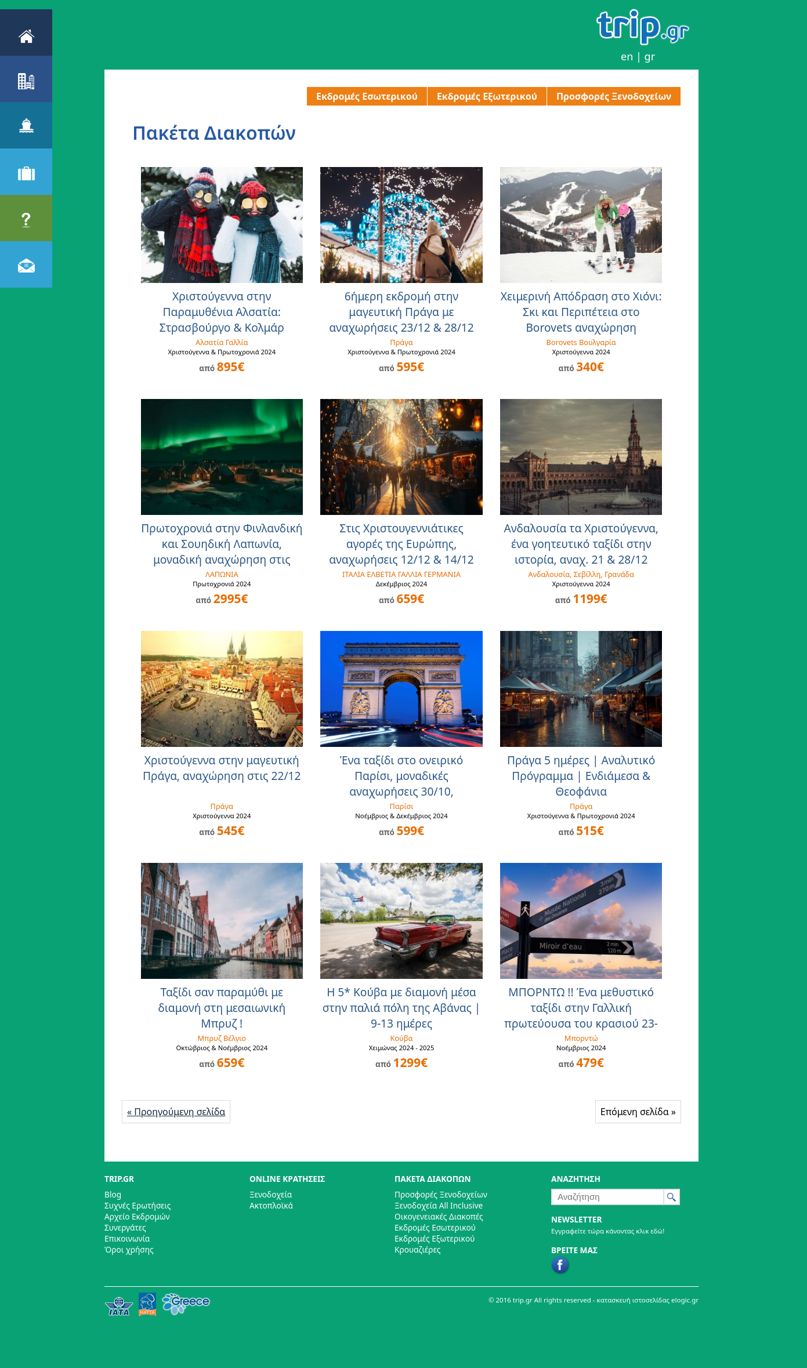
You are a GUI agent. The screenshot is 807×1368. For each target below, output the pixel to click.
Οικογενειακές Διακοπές (439, 1216)
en (627, 56)
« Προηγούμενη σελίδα (176, 1111)
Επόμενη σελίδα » (638, 1111)
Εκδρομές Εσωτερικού (367, 96)
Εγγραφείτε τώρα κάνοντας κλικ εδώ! (607, 1231)
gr (650, 56)
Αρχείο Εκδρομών (136, 1216)
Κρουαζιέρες (417, 1249)
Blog (112, 1194)
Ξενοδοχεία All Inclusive (439, 1205)
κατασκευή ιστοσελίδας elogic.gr (648, 1300)
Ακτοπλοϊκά (271, 1205)
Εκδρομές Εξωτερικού (487, 96)
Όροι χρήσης (129, 1249)
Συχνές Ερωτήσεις (137, 1205)
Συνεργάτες (125, 1227)
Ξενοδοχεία (270, 1194)
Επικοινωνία (127, 1238)
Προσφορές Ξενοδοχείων (613, 96)
